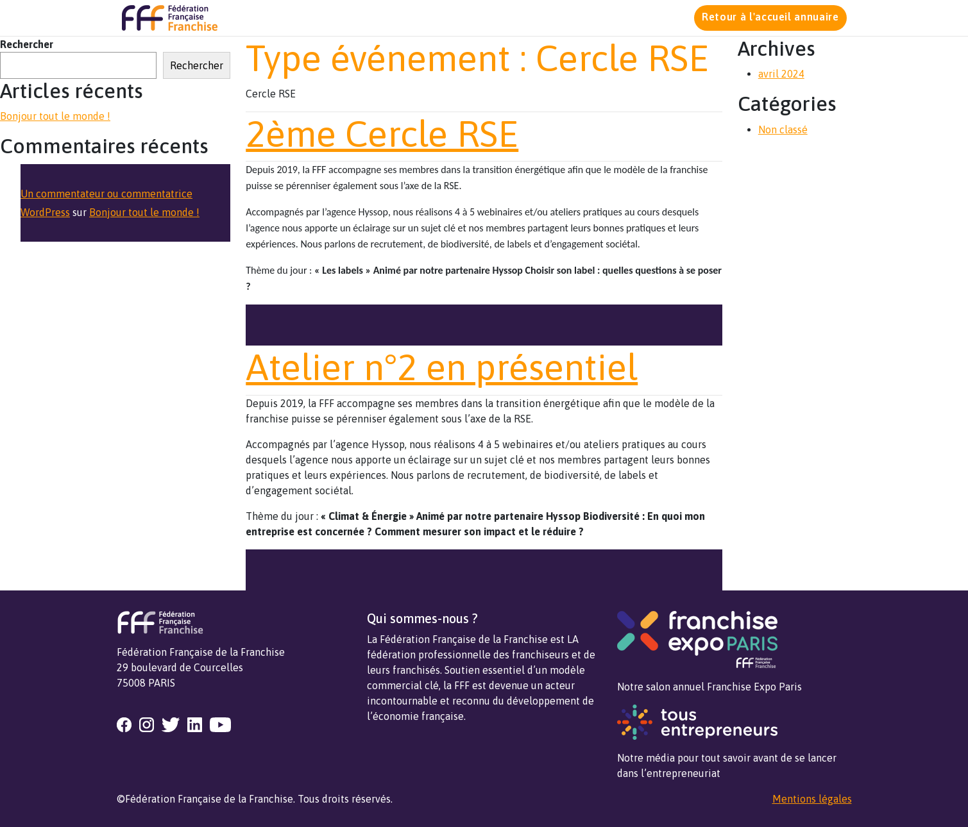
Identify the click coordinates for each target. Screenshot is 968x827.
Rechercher (26, 44)
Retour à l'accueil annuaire (770, 16)
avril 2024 (781, 73)
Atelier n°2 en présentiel (442, 367)
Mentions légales (812, 799)
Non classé (783, 129)
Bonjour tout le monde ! (55, 116)
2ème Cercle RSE (382, 134)
